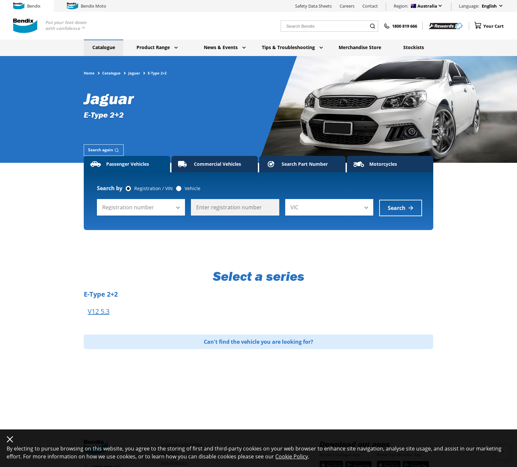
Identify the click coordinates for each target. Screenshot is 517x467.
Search (400, 207)
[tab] (104, 150)
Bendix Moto (86, 6)
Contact (370, 6)
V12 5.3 (98, 311)
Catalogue (103, 47)
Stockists (413, 47)
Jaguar (134, 73)
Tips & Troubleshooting (292, 47)
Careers (347, 6)
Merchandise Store (360, 47)
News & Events (225, 47)
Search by (109, 188)
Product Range (157, 47)
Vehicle (192, 188)
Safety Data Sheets (313, 6)
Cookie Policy (291, 456)
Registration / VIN (153, 188)
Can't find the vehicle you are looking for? (258, 341)
